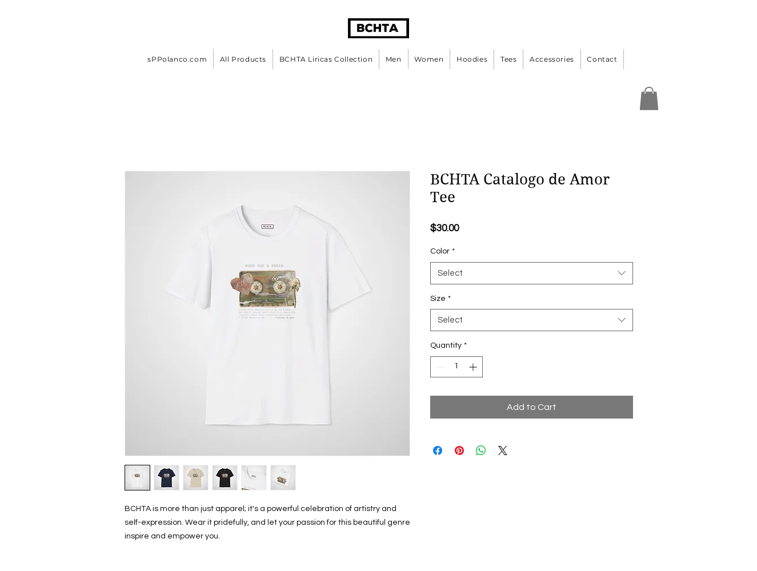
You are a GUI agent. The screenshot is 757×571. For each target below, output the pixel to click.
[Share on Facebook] (437, 450)
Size (440, 299)
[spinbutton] (456, 367)
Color (442, 251)
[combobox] (531, 273)
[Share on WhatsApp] (481, 450)
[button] (649, 98)
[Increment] (474, 367)
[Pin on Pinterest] (459, 450)
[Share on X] (503, 450)
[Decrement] (439, 367)
